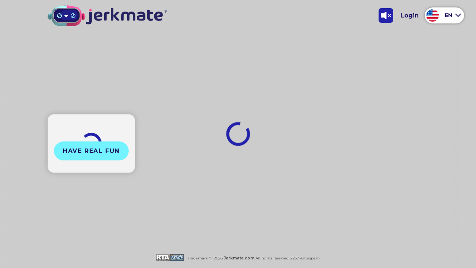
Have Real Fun (91, 150)
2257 (294, 258)
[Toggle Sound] (386, 15)
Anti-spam (310, 258)
